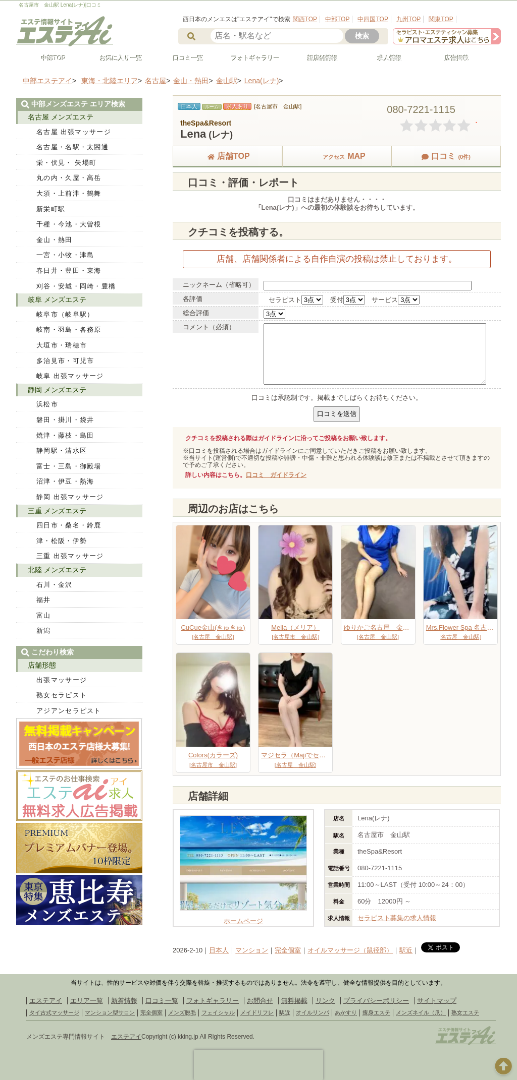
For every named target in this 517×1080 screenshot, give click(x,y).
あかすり (346, 1012)
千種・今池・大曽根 (68, 224)
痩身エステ (376, 1012)
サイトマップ (436, 1000)
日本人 (219, 950)
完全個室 (288, 950)
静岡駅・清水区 (61, 450)
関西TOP (305, 19)
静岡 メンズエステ (57, 390)
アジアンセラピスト (68, 710)
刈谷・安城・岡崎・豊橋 (76, 286)
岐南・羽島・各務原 (68, 329)
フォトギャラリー (251, 58)
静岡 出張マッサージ (70, 497)
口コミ (446, 156)
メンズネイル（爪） (421, 1012)
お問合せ (260, 1000)
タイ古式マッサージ (54, 1012)
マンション (251, 950)
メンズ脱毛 (182, 1012)
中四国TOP (372, 19)
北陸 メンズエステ (57, 570)
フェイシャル (218, 1012)
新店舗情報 (318, 58)
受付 (336, 300)
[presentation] (258, 1065)
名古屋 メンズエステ (60, 117)
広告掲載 (452, 58)
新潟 (43, 630)
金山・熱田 (54, 240)
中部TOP (337, 19)
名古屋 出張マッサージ (73, 132)
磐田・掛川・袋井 (65, 420)
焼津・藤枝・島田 (65, 435)
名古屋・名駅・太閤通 (72, 147)
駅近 (405, 950)
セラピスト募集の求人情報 (396, 918)
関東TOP (441, 19)
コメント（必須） (209, 327)
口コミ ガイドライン (276, 474)
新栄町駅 (50, 209)
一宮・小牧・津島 (65, 255)
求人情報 (385, 58)
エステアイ (45, 1000)
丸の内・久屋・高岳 (68, 178)
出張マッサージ (61, 680)
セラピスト (285, 300)
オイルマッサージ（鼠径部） (350, 950)
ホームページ (243, 917)
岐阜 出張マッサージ (70, 376)
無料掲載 (294, 1000)
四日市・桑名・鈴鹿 (68, 525)
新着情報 (124, 1000)
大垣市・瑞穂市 (61, 345)
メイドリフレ (257, 1012)
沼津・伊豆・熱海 (65, 481)
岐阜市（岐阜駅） (65, 314)
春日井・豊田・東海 (68, 270)
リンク (325, 1000)
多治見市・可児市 (65, 361)
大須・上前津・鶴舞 (68, 193)
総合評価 (196, 313)
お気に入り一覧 (116, 58)
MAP (337, 156)
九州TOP (408, 19)
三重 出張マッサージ (70, 556)
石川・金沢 (54, 584)
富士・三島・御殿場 (68, 466)
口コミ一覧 (184, 58)
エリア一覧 (86, 1000)
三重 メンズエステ (57, 511)
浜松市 (47, 404)
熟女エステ (465, 1012)
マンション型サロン (110, 1012)
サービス (385, 300)
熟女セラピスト (61, 695)
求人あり (237, 106)
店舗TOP (227, 156)
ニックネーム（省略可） (219, 284)
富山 (43, 615)
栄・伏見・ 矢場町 (66, 162)
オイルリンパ (312, 1012)
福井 (43, 600)
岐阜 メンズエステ (57, 299)
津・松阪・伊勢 (61, 541)
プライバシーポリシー (376, 1000)
